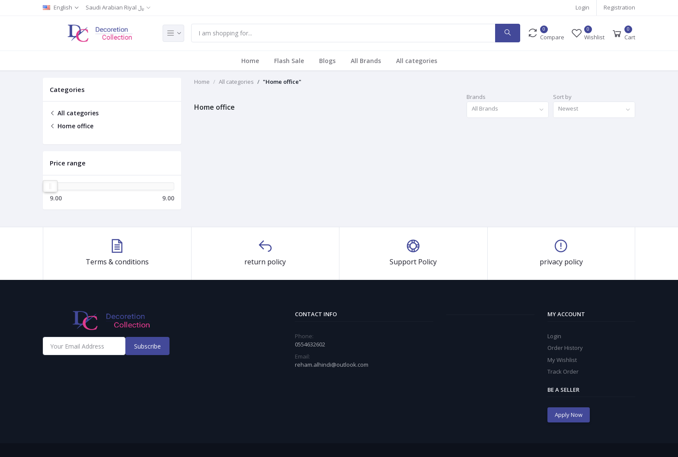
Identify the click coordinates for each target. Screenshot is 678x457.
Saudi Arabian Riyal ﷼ (115, 7)
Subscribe (147, 346)
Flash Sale (289, 61)
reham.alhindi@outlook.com (331, 364)
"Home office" (282, 82)
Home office (71, 126)
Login (582, 7)
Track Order (563, 371)
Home (250, 61)
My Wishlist (562, 360)
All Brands (366, 61)
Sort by (562, 97)
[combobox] (508, 110)
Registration (619, 7)
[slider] (50, 186)
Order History (565, 348)
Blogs (327, 61)
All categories (416, 61)
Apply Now (568, 415)
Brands (476, 97)
